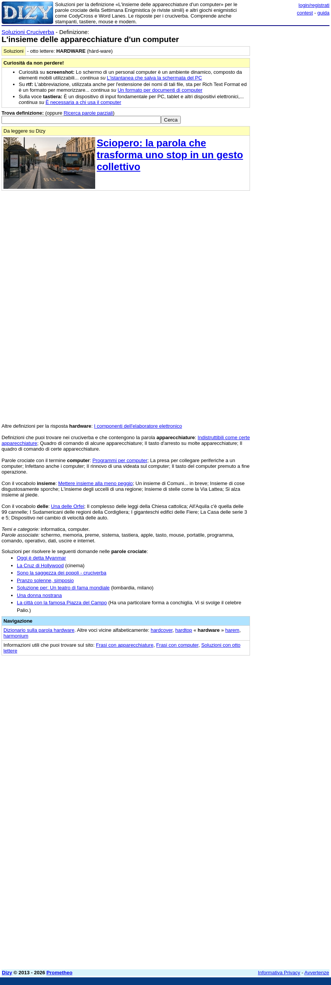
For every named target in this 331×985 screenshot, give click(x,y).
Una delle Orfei (67, 506)
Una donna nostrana (39, 595)
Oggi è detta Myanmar (41, 558)
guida (323, 13)
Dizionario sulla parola (39, 630)
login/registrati (314, 5)
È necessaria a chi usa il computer (83, 102)
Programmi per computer (120, 460)
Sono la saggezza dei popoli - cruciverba (61, 573)
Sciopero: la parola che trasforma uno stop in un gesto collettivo (170, 154)
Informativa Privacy (279, 972)
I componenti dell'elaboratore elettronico (138, 426)
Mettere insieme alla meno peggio (95, 483)
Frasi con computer (177, 645)
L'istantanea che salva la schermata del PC (154, 78)
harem (232, 630)
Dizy (7, 972)
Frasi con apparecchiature (124, 645)
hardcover (161, 630)
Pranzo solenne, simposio (45, 580)
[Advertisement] (272, 708)
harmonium (15, 636)
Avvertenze (316, 972)
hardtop (183, 630)
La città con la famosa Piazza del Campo (62, 602)
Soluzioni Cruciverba (28, 32)
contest (305, 13)
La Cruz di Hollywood (40, 565)
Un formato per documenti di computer (160, 90)
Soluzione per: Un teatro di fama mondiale (63, 588)
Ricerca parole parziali (88, 113)
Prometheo (60, 972)
